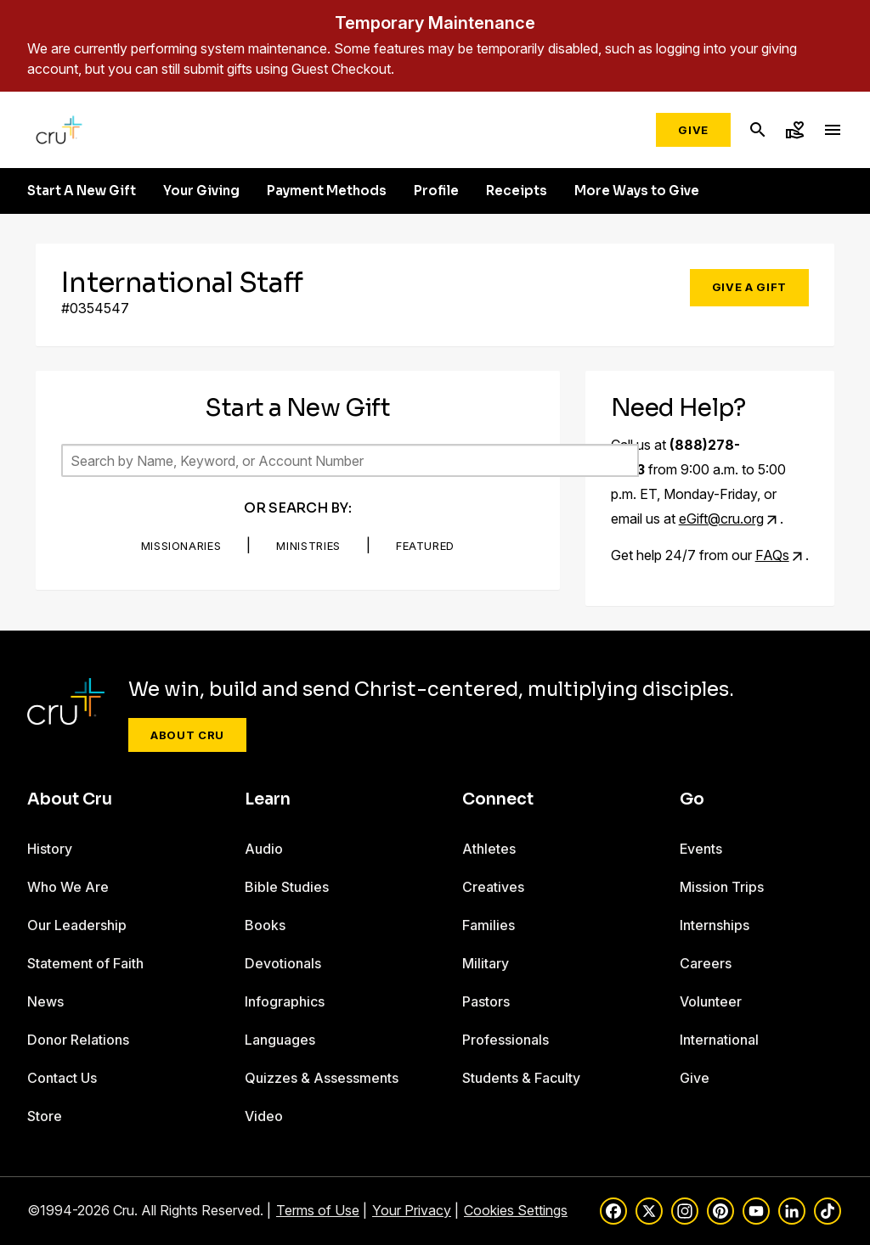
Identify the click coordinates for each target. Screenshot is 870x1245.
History (49, 848)
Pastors (486, 1001)
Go (692, 799)
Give (693, 130)
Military (485, 963)
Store (44, 1116)
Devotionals (283, 963)
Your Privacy (411, 1210)
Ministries (308, 545)
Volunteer (711, 1001)
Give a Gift (749, 287)
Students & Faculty (521, 1077)
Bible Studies (287, 886)
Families (488, 925)
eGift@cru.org (721, 518)
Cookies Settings (516, 1210)
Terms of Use (317, 1210)
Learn (268, 799)
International (719, 1039)
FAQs (772, 555)
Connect (498, 799)
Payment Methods (327, 191)
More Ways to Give (636, 191)
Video (264, 1116)
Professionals (505, 1039)
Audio (264, 848)
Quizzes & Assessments (321, 1077)
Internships (714, 925)
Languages (280, 1039)
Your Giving (201, 191)
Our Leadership (77, 925)
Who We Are (68, 886)
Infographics (285, 1001)
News (45, 1001)
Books (265, 925)
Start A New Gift (81, 191)
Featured (425, 545)
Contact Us (62, 1077)
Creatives (493, 886)
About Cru (187, 735)
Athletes (489, 848)
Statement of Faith (85, 963)
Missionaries (181, 545)
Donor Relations (78, 1039)
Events (701, 848)
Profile (436, 191)
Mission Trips (722, 886)
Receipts (516, 191)
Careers (706, 963)
